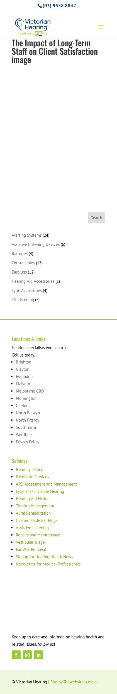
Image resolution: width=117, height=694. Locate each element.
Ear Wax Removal (31, 549)
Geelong (23, 405)
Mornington (26, 398)
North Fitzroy (27, 420)
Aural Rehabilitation (33, 513)
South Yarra (26, 427)
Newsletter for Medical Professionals (48, 564)
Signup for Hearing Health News (44, 556)
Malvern (23, 383)
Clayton (22, 369)
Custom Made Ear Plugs (36, 520)
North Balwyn (28, 412)
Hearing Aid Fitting (33, 498)
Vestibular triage (30, 542)
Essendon (24, 376)
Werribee (24, 434)
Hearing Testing (29, 469)
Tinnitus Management (35, 505)
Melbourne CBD (30, 391)
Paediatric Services (32, 476)
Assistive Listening (32, 527)
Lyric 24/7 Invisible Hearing (40, 491)
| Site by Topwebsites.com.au (73, 682)
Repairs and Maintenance (38, 535)
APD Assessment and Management (46, 484)
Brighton (23, 362)
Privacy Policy (27, 442)
